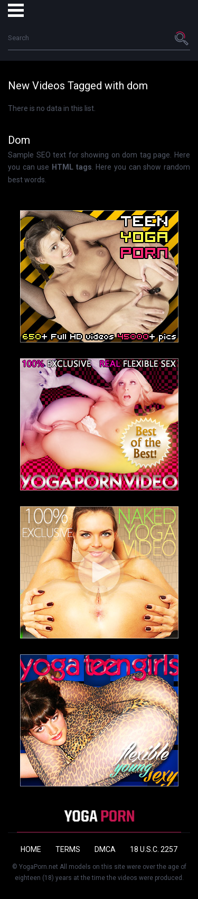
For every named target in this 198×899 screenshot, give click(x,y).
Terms (67, 849)
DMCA (105, 849)
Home (31, 849)
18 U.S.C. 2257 (153, 849)
